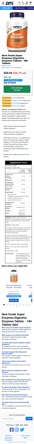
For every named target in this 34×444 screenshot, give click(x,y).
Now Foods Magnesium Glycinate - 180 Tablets (14, 286)
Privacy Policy (25, 436)
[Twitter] (22, 431)
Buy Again (6, 8)
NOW (15, 98)
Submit (29, 418)
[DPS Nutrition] (9, 3)
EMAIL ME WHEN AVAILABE (17, 89)
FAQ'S (25, 438)
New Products (20, 8)
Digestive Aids (17, 100)
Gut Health (16, 103)
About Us (8, 436)
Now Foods (7, 66)
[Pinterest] (16, 431)
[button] (3, 3)
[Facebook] (11, 431)
